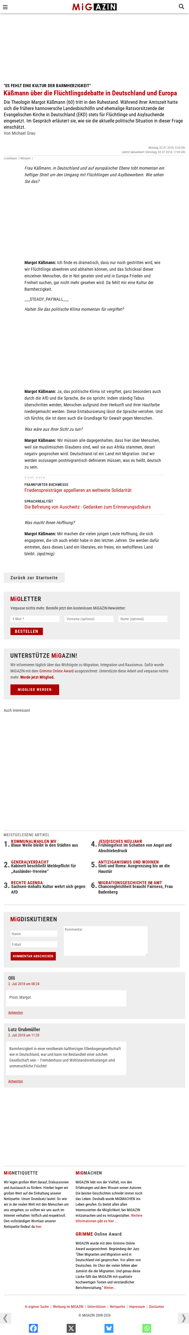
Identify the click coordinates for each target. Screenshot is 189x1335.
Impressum (137, 1307)
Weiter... (110, 1287)
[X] (98, 1329)
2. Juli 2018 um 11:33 (23, 1035)
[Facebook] (60, 1329)
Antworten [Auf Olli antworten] (15, 1012)
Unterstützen (96, 1307)
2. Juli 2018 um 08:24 (23, 984)
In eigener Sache (37, 1307)
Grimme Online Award (56, 671)
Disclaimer (156, 1307)
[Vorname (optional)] (89, 619)
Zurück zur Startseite (34, 577)
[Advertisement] (94, 47)
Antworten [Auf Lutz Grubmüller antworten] (15, 1081)
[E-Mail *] (35, 619)
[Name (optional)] (142, 619)
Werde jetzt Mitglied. (37, 677)
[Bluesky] (136, 1329)
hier (38, 1226)
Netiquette (117, 1307)
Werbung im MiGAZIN (68, 1307)
